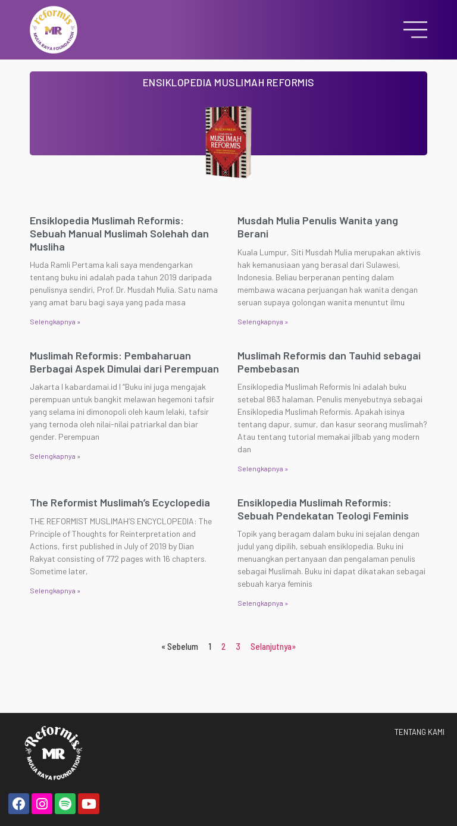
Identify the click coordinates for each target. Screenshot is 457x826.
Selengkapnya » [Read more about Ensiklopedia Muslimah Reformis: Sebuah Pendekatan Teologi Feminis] (262, 603)
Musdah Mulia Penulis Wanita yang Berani (317, 227)
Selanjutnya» (273, 646)
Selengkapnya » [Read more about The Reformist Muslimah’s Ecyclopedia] (55, 590)
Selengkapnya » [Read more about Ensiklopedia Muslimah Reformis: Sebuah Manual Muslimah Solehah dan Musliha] (55, 321)
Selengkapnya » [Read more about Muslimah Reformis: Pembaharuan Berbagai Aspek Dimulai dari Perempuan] (55, 456)
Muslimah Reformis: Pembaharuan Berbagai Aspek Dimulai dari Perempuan (124, 362)
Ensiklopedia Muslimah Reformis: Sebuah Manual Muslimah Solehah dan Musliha (119, 233)
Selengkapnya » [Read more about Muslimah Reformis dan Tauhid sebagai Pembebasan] (262, 468)
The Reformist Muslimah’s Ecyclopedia (120, 502)
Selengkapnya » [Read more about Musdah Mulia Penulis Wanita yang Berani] (262, 321)
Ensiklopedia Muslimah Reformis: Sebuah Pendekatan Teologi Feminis (323, 509)
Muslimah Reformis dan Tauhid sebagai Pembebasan (329, 362)
